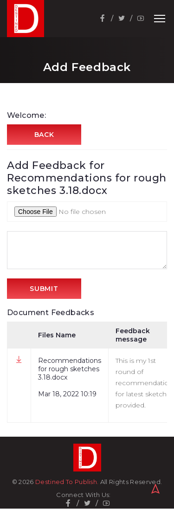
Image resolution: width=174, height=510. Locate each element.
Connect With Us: (83, 495)
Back (44, 134)
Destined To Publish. (67, 481)
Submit (44, 288)
